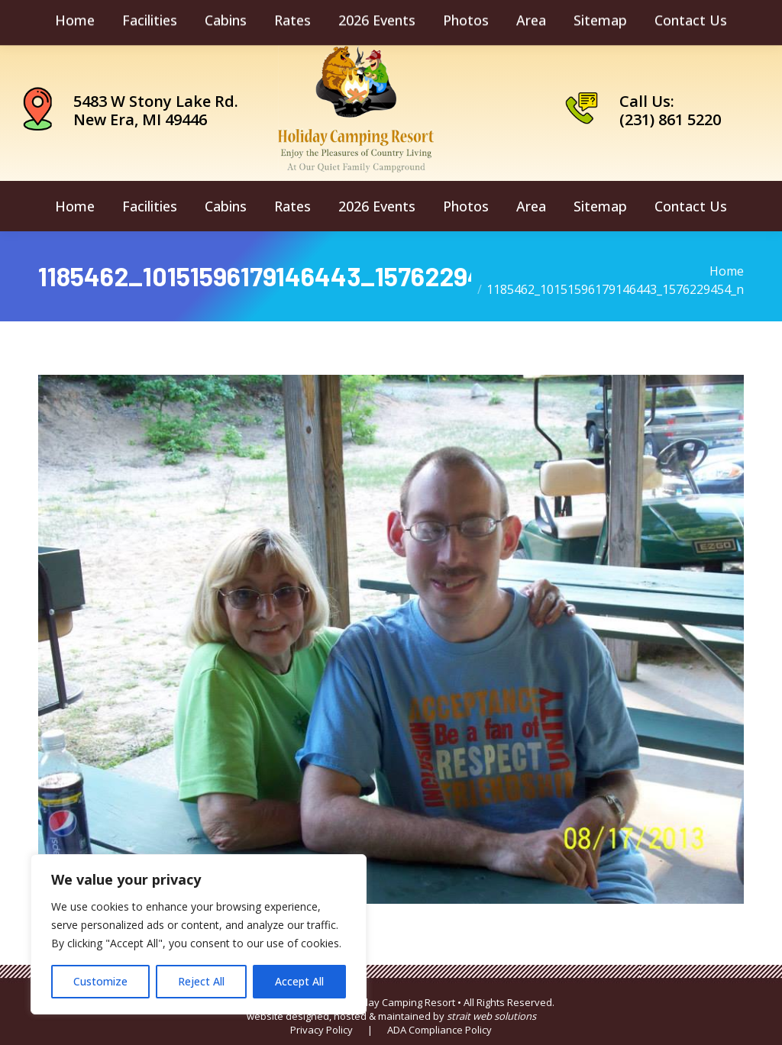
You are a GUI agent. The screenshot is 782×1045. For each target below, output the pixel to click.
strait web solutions (491, 1016)
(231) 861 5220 (670, 119)
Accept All (299, 981)
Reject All (201, 981)
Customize (100, 981)
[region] (199, 934)
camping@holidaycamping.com (136, 19)
